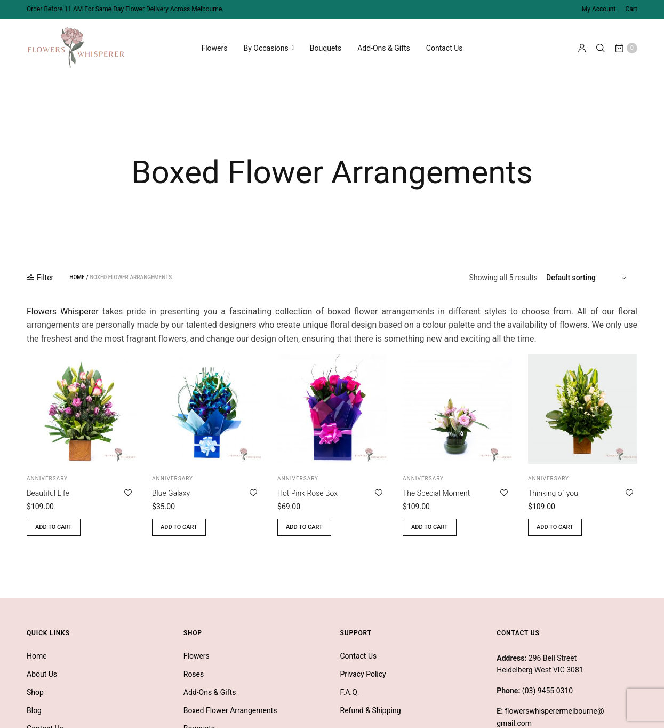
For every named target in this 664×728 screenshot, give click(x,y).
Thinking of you (553, 491)
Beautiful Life (48, 491)
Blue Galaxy (171, 491)
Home (76, 276)
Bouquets (325, 48)
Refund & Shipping (370, 709)
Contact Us (444, 48)
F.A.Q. (349, 690)
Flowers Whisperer (63, 310)
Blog (34, 709)
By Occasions (266, 48)
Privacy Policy (363, 672)
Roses (193, 672)
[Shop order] (587, 276)
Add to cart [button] (53, 525)
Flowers (214, 48)
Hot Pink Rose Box (307, 491)
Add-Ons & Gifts (383, 48)
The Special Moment (436, 491)
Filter (40, 276)
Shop (35, 690)
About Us (42, 672)
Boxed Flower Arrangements (230, 709)
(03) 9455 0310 (547, 689)
